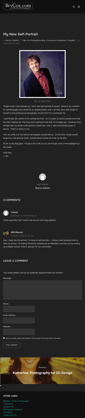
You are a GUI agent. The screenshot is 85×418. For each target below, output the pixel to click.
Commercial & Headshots (56, 40)
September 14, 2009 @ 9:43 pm (24, 216)
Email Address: (9, 315)
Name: (6, 304)
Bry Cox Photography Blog (34, 40)
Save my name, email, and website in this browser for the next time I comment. (33, 338)
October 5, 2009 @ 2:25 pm (22, 236)
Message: (7, 278)
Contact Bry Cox (10, 415)
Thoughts (71, 40)
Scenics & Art (8, 407)
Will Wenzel (17, 232)
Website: (7, 327)
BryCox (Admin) (12, 40)
